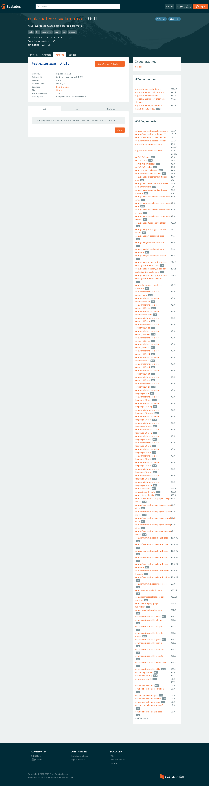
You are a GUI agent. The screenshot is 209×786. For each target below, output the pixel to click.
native (57, 32)
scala (31, 32)
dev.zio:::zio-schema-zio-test (148, 711)
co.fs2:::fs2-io (141, 160)
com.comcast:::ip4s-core (146, 170)
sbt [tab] (44, 108)
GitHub (161, 19)
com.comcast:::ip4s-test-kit (148, 173)
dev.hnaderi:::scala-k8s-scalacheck (150, 662)
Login (200, 6)
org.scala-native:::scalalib (147, 95)
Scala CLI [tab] (111, 108)
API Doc (169, 6)
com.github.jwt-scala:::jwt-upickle (150, 255)
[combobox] (110, 63)
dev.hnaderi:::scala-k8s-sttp (147, 669)
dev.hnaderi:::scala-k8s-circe (148, 616)
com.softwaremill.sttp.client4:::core (151, 551)
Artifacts (46, 54)
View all (59, 90)
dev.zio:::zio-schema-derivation (149, 688)
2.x (43, 44)
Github (36, 756)
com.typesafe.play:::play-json (148, 610)
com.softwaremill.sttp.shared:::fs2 (150, 134)
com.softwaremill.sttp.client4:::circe (151, 544)
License (113, 763)
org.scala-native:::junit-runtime (149, 92)
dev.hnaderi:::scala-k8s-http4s (149, 626)
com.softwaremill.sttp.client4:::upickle (152, 577)
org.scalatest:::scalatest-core (148, 150)
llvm (37, 32)
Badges (72, 54)
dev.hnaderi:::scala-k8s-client (148, 620)
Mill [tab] (77, 108)
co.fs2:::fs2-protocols (145, 163)
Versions (60, 54)
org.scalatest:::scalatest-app (148, 144)
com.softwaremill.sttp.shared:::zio (150, 140)
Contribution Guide (79, 756)
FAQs (112, 756)
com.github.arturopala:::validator (150, 222)
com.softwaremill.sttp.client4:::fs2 (151, 557)
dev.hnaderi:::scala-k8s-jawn (148, 639)
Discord (36, 759)
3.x (46, 37)
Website (175, 19)
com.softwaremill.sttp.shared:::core (151, 131)
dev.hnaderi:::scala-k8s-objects (149, 655)
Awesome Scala (184, 6)
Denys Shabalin (63, 96)
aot (64, 32)
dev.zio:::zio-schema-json (146, 695)
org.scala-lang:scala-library (148, 89)
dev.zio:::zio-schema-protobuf (149, 705)
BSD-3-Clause (62, 86)
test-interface (44, 63)
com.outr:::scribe (143, 488)
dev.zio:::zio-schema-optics (147, 702)
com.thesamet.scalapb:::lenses (149, 590)
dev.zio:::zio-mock (143, 679)
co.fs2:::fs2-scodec (143, 167)
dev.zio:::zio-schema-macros (148, 698)
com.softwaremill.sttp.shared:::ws (150, 137)
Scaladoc (139, 66)
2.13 (53, 37)
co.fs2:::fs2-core (142, 157)
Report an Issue (78, 759)
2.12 (60, 37)
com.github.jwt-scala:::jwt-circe (149, 235)
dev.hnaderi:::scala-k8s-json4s (148, 642)
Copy (119, 130)
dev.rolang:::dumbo (144, 672)
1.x (49, 44)
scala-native (41, 18)
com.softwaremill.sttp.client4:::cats (151, 537)
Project (34, 54)
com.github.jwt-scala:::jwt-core (149, 242)
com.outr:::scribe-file (144, 495)
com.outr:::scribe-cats (145, 491)
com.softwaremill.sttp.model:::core (151, 583)
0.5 (53, 41)
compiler (72, 32)
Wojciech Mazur (79, 96)
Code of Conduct (117, 759)
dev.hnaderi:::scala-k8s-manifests (150, 649)
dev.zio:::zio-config (143, 675)
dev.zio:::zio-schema (144, 685)
